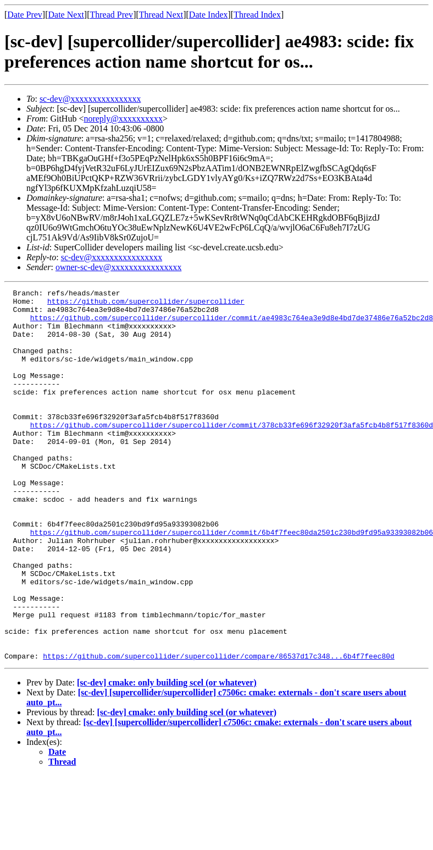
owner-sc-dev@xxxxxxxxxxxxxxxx (118, 267)
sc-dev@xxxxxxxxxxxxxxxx (90, 98)
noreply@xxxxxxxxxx (123, 118)
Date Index (208, 14)
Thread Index (257, 14)
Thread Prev (111, 14)
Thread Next (161, 14)
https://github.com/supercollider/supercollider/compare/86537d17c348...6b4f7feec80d (219, 730)
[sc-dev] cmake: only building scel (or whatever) (167, 756)
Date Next (66, 14)
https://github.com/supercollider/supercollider (146, 304)
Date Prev (24, 14)
